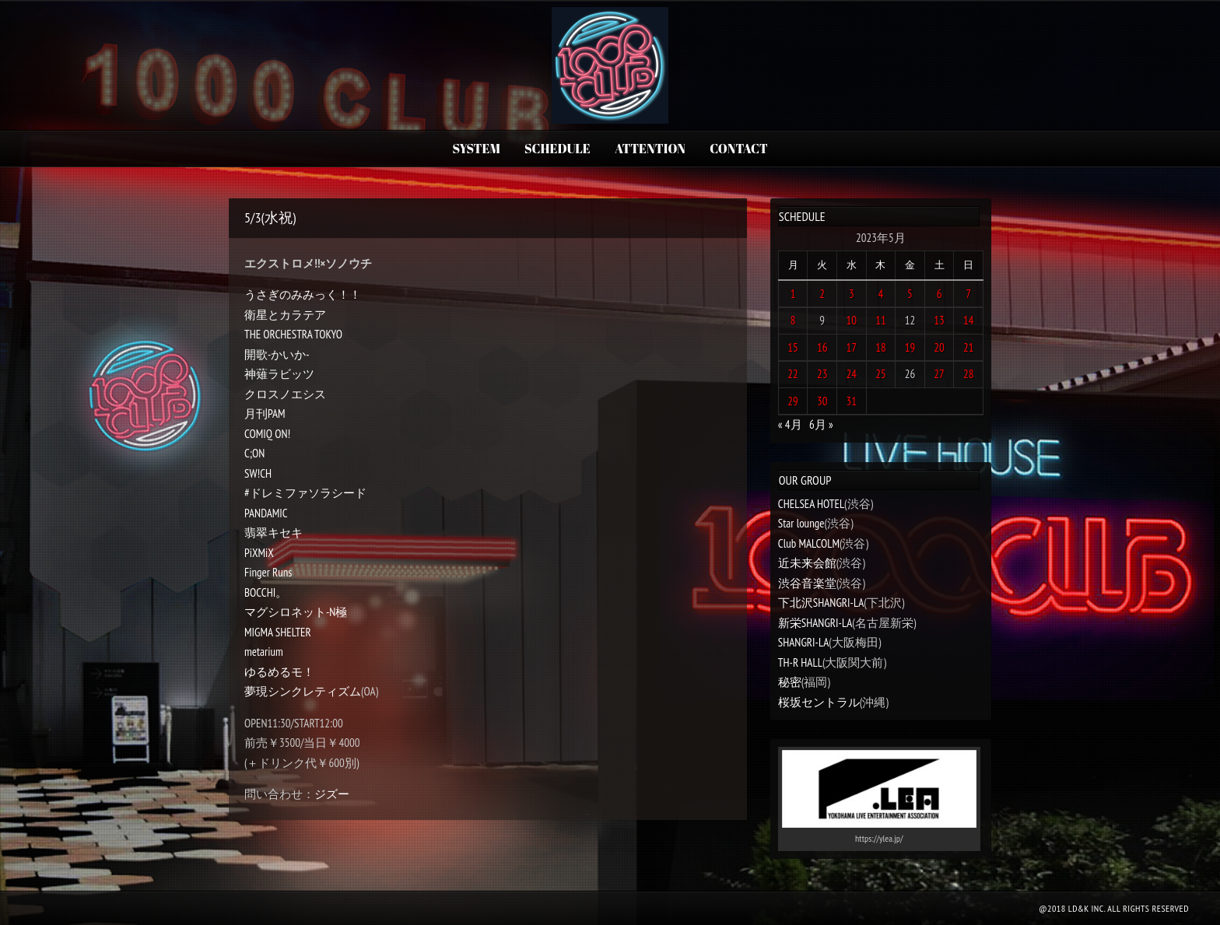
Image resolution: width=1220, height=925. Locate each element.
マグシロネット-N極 (295, 611)
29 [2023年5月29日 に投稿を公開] (792, 401)
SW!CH (258, 473)
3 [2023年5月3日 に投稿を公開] (851, 293)
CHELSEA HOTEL (811, 503)
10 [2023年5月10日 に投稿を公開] (852, 320)
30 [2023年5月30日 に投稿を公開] (822, 401)
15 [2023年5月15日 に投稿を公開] (792, 347)
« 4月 (790, 424)
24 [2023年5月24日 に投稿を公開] (852, 373)
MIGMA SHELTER (277, 632)
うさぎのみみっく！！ (302, 294)
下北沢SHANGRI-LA (821, 602)
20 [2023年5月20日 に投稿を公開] (939, 347)
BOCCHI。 (265, 592)
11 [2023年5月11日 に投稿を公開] (880, 320)
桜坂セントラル (819, 702)
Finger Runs (268, 572)
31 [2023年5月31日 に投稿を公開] (852, 401)
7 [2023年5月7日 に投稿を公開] (968, 293)
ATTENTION (650, 148)
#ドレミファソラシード (305, 492)
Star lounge (801, 523)
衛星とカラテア (285, 314)
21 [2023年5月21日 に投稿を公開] (968, 347)
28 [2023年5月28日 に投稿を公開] (968, 373)
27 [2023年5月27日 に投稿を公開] (939, 373)
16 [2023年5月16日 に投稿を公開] (822, 347)
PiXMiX (259, 552)
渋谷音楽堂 (807, 583)
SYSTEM (476, 148)
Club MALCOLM (809, 543)
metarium (263, 651)
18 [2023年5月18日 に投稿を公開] (880, 347)
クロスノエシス (285, 394)
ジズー (331, 794)
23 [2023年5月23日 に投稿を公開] (822, 373)
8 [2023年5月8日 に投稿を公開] (793, 320)
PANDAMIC (266, 513)
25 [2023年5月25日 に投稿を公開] (880, 373)
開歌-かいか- (277, 354)
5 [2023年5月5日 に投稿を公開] (910, 293)
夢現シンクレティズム (302, 691)
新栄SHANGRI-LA (815, 622)
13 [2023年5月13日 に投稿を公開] (939, 320)
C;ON (254, 453)
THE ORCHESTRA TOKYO (293, 334)
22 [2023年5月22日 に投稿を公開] (792, 373)
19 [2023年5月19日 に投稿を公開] (910, 347)
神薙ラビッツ (279, 373)
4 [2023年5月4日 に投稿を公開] (881, 293)
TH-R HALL (800, 662)
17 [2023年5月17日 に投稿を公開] (852, 347)
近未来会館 (807, 562)
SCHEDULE (557, 148)
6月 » (821, 424)
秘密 (789, 681)
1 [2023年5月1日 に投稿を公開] (793, 293)
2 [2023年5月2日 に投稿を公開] (822, 293)
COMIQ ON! (267, 433)
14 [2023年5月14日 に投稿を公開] (968, 320)
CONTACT (738, 148)
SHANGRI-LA (803, 642)
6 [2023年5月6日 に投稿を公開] (939, 293)
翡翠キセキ (273, 532)
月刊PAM (265, 413)
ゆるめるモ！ (279, 671)
